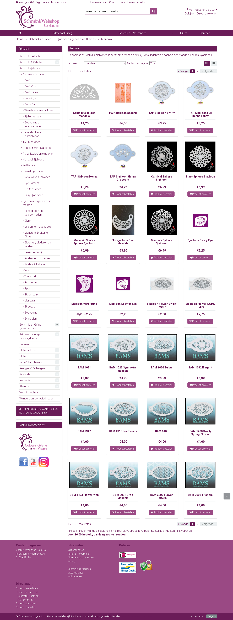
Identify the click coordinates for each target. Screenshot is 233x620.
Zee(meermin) (33, 252)
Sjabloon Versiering (84, 303)
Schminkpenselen (26, 607)
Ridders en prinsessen (37, 258)
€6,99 (162, 187)
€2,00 (162, 314)
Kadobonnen (75, 576)
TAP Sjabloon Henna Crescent (123, 178)
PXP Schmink (25, 599)
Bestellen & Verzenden (132, 33)
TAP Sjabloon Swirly (162, 112)
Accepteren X (197, 616)
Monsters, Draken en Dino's (36, 234)
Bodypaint (30, 312)
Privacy (72, 561)
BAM (27, 80)
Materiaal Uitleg (62, 33)
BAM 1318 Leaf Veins (123, 431)
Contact (205, 33)
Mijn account (59, 2)
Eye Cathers (31, 183)
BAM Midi (30, 86)
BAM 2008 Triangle (200, 495)
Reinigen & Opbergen (32, 368)
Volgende (209, 71)
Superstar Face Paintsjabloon (32, 134)
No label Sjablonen (34, 159)
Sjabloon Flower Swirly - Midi (200, 305)
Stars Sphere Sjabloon (200, 176)
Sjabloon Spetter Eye (123, 303)
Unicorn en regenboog (38, 226)
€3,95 (123, 250)
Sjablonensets (33, 116)
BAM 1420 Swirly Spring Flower (200, 433)
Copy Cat (30, 104)
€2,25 (201, 250)
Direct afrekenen (207, 13)
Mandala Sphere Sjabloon (161, 242)
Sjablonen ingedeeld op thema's (37, 203)
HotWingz (30, 98)
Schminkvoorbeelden (79, 568)
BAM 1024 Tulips (161, 367)
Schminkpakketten (30, 56)
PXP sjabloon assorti (123, 112)
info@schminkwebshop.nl (30, 553)
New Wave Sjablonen (37, 177)
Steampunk (31, 294)
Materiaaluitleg (76, 572)
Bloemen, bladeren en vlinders (37, 244)
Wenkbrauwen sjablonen (39, 110)
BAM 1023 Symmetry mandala (123, 369)
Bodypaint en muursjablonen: (33, 124)
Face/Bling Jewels (30, 362)
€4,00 (85, 378)
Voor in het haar (29, 392)
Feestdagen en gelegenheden (33, 212)
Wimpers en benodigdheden (36, 398)
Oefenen (24, 344)
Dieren (28, 220)
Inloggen (22, 2)
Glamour (24, 386)
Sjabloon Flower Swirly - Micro (161, 305)
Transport (30, 276)
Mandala (29, 300)
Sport (27, 288)
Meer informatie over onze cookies (136, 616)
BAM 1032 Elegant (200, 367)
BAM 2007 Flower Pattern (161, 496)
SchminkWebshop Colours (31, 550)
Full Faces (29, 165)
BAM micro (31, 92)
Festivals (24, 374)
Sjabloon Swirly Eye (200, 240)
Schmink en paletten (27, 588)
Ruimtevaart (31, 282)
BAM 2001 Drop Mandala (123, 496)
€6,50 (123, 123)
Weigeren (212, 616)
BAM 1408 (161, 431)
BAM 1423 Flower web (84, 495)
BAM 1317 (84, 431)
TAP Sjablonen (31, 142)
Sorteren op (75, 63)
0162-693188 (23, 557)
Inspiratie (25, 380)
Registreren (40, 2)
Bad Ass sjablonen (34, 74)
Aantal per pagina (137, 63)
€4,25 (85, 123)
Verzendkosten (76, 550)
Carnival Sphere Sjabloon (161, 178)
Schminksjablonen (30, 68)
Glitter (23, 356)
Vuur (27, 270)
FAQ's (183, 33)
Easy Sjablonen (33, 195)
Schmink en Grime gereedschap (30, 326)
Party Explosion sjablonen (38, 153)
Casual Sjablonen (33, 171)
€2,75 (80, 314)
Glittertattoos (27, 350)
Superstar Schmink (28, 596)
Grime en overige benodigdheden (29, 336)
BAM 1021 (84, 367)
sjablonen (104, 530)
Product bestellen (84, 130)
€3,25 (162, 123)
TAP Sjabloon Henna (84, 176)
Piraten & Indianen (35, 264)
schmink (78, 530)
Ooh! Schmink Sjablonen (37, 147)
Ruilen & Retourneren (79, 553)
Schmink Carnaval (28, 592)
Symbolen (30, 318)
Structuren (30, 306)
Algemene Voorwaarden (81, 557)
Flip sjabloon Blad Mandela (123, 242)
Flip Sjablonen (32, 189)
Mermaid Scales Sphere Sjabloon (84, 242)
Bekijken (190, 13)
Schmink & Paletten (31, 62)
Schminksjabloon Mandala (84, 114)
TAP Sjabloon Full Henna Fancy (200, 114)
